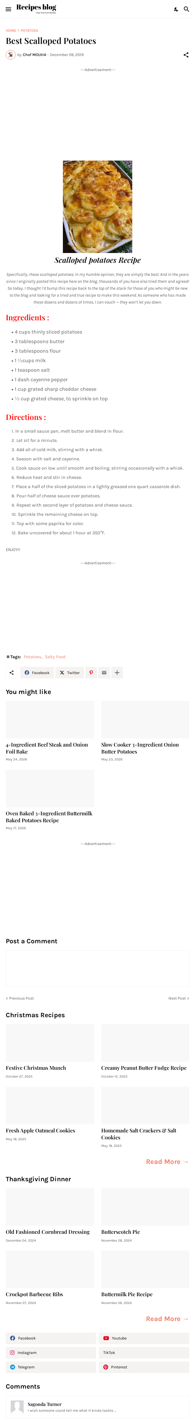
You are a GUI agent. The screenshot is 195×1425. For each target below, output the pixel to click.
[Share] (186, 55)
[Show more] (117, 672)
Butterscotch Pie (120, 1232)
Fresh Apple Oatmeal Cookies (40, 1130)
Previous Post (21, 998)
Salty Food (55, 656)
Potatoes (29, 30)
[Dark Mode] (176, 9)
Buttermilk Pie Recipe (127, 1294)
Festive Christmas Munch (36, 1068)
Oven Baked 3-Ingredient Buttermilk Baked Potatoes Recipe (49, 817)
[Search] (187, 9)
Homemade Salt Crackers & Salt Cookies (138, 1134)
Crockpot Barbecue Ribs (34, 1294)
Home (11, 30)
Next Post (177, 998)
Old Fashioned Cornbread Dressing (48, 1232)
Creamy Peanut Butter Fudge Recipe (144, 1068)
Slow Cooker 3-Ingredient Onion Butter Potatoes (140, 748)
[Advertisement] (97, 112)
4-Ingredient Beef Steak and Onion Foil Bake (47, 748)
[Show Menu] (8, 9)
